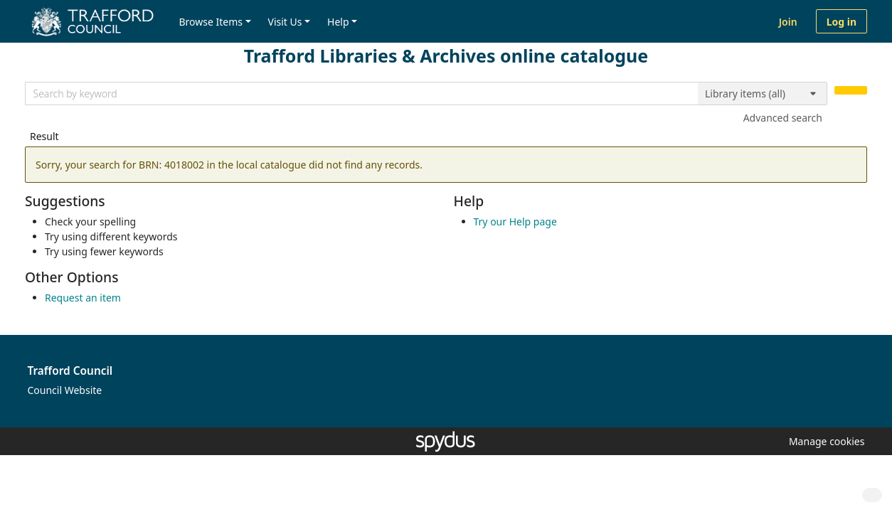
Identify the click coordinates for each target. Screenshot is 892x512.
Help (338, 21)
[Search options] (762, 94)
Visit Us (285, 21)
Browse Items (211, 21)
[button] (824, 441)
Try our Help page (515, 221)
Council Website (65, 390)
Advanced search (782, 117)
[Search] (850, 90)
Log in (841, 21)
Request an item (83, 297)
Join (788, 21)
